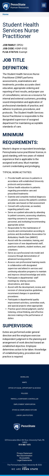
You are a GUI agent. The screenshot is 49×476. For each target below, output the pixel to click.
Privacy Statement (24, 453)
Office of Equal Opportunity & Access (24, 388)
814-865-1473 (25, 445)
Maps (24, 382)
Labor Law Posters (24, 415)
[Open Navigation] (43, 5)
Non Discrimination (24, 456)
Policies (24, 393)
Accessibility (24, 458)
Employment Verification (24, 404)
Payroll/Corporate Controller (24, 399)
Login (24, 467)
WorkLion (24, 377)
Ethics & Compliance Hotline (24, 410)
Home (5, 14)
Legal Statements (24, 460)
